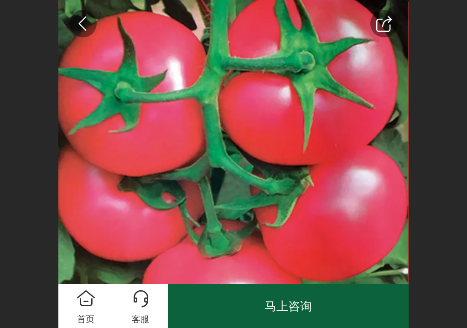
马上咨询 (288, 306)
